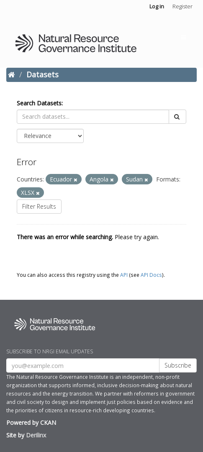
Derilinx (36, 435)
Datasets (42, 74)
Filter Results (39, 206)
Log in (156, 6)
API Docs (151, 274)
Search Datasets (39, 103)
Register (182, 6)
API (124, 274)
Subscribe (177, 365)
